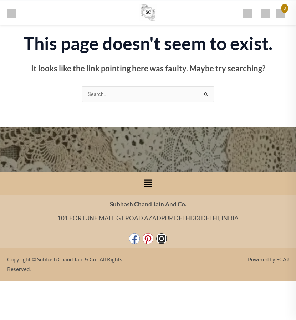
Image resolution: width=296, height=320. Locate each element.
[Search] (247, 12)
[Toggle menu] (11, 12)
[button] (148, 183)
